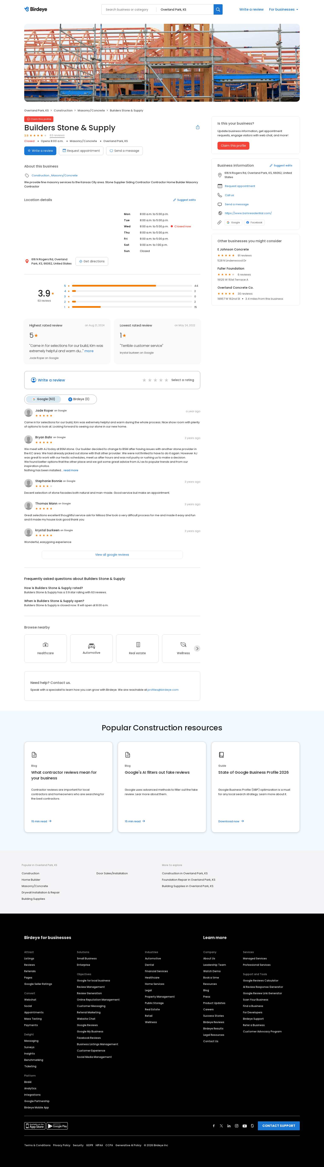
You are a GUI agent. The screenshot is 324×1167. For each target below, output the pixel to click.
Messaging (31, 1040)
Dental (149, 964)
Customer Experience (91, 1050)
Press (206, 996)
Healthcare (152, 977)
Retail (148, 1015)
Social (28, 1005)
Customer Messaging (91, 1005)
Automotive (153, 958)
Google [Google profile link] (233, 222)
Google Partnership (37, 1100)
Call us (229, 195)
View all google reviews (112, 554)
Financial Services (156, 970)
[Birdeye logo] (36, 10)
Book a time (211, 977)
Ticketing (30, 1065)
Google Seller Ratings (38, 983)
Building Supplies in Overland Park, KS (187, 886)
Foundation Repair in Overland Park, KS (188, 879)
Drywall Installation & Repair (41, 892)
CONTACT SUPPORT (278, 1125)
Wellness (151, 1021)
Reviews (29, 964)
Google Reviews (87, 1024)
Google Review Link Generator (262, 992)
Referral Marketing (89, 1012)
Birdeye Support (253, 1018)
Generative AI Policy (128, 1144)
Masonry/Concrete (91, 110)
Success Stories (213, 1015)
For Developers (252, 1012)
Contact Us (210, 1040)
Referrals (30, 970)
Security (78, 1144)
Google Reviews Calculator (260, 980)
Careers (208, 1009)
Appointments (34, 1012)
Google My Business (90, 1031)
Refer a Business (254, 1024)
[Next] (197, 648)
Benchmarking (33, 1059)
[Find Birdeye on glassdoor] (252, 1125)
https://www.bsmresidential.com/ (248, 213)
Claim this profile (233, 145)
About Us (209, 958)
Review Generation (89, 992)
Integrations (32, 1094)
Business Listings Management (97, 1043)
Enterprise (83, 964)
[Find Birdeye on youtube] (245, 1125)
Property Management (160, 996)
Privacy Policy (61, 1144)
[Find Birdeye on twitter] (221, 1125)
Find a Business (253, 1005)
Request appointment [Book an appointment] (81, 151)
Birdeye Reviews (213, 1021)
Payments (31, 1024)
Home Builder (31, 879)
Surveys (29, 1046)
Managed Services (255, 958)
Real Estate (152, 1009)
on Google (60, 410)
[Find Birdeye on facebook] (214, 1125)
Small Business (87, 958)
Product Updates (214, 1002)
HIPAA (99, 1144)
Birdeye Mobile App (36, 1107)
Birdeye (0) (77, 399)
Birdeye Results (213, 1028)
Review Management (91, 986)
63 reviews (57, 135)
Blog (206, 989)
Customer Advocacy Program (262, 1031)
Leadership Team (214, 964)
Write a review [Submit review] (40, 151)
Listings (29, 958)
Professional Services (257, 964)
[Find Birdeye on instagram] (236, 1125)
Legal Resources (213, 1034)
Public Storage (154, 1002)
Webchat (30, 999)
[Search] (218, 9)
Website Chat (86, 1018)
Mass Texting (33, 1018)
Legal (148, 989)
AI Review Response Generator (263, 986)
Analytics (30, 1088)
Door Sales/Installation (112, 873)
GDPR (89, 1144)
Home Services (154, 983)
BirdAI (27, 1081)
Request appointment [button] (240, 186)
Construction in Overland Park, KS (185, 873)
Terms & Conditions (37, 1144)
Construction (63, 110)
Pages (28, 977)
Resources (210, 983)
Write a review (251, 9)
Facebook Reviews (89, 1037)
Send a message (124, 151)
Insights (29, 1053)
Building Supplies (33, 898)
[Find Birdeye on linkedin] (229, 1125)
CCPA (109, 1144)
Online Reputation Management (98, 999)
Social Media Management (94, 1056)
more (89, 351)
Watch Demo (212, 970)
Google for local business (93, 980)
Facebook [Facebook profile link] (254, 222)
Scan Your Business (255, 999)
